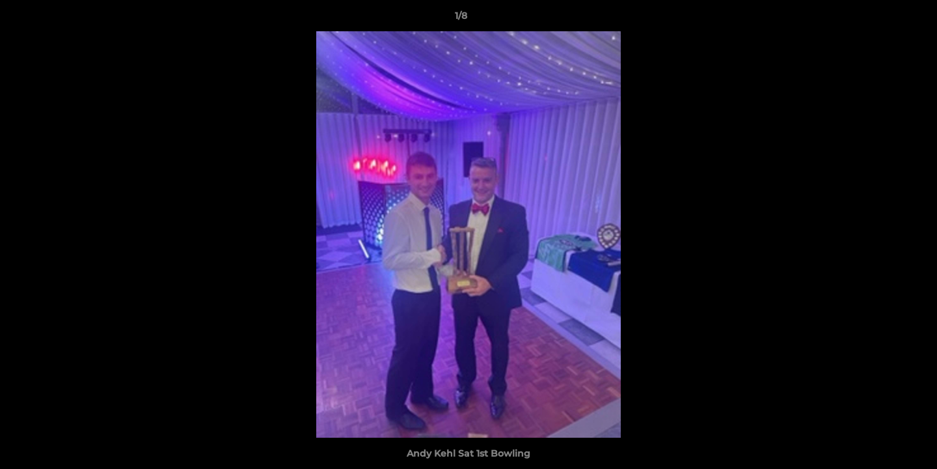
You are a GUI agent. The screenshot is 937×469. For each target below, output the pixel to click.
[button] (882, 19)
